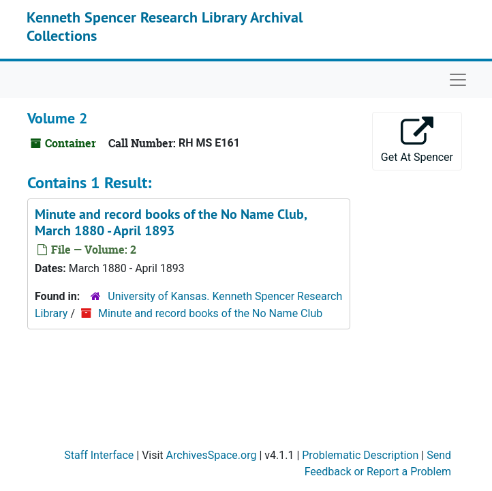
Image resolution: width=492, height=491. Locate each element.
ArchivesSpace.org (211, 455)
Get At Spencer (417, 140)
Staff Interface (99, 455)
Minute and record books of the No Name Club (210, 313)
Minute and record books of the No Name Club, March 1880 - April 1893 (171, 222)
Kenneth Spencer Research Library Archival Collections (165, 26)
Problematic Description (360, 455)
